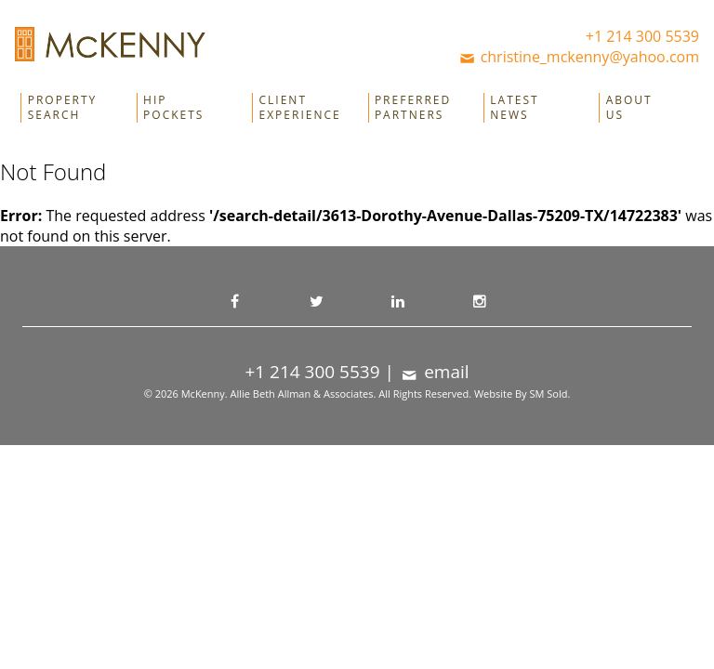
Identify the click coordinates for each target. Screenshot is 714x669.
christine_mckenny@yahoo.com (578, 56)
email (434, 372)
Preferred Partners (413, 108)
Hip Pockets (173, 108)
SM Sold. (549, 393)
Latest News (514, 108)
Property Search (63, 108)
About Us (629, 108)
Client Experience (300, 108)
